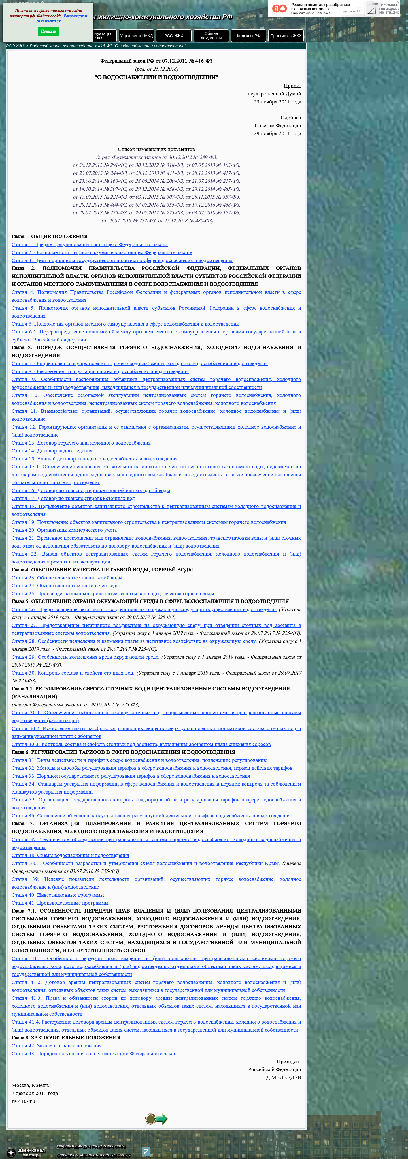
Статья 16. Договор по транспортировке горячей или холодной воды (91, 491)
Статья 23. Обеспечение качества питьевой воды (67, 578)
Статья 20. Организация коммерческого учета (64, 530)
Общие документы (211, 35)
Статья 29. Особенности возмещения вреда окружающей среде (85, 657)
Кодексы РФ (248, 35)
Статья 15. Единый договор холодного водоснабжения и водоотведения (95, 459)
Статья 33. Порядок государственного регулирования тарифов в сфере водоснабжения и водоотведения (131, 776)
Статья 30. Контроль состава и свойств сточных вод (72, 673)
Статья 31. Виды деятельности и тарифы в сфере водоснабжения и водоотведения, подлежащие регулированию (139, 760)
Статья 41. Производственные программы (60, 903)
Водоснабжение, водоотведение (62, 46)
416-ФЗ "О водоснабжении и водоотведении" (142, 46)
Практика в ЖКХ (286, 35)
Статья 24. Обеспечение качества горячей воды (66, 586)
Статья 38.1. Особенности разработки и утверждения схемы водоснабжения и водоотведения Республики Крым (145, 863)
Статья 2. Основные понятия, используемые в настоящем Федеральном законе (102, 253)
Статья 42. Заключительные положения (57, 1046)
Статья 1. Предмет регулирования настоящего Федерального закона (90, 245)
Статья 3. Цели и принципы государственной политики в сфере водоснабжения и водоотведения (122, 260)
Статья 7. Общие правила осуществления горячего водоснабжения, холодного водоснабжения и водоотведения (140, 364)
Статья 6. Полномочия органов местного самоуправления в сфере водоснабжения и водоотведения (125, 324)
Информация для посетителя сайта (91, 1146)
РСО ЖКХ (173, 35)
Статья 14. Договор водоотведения (52, 451)
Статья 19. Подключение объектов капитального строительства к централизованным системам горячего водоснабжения (149, 522)
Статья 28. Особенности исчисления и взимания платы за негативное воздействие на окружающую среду (134, 641)
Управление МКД (136, 35)
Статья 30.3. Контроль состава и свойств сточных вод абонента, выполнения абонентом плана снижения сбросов (141, 744)
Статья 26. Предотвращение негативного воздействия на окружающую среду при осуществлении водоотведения (144, 610)
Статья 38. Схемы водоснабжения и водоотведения (70, 855)
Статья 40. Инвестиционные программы (58, 895)
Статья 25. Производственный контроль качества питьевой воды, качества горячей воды (113, 594)
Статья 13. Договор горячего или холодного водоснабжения (81, 443)
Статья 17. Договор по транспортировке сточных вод (73, 498)
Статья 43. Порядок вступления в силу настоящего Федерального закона (95, 1054)
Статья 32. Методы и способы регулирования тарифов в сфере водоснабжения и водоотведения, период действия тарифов (152, 768)
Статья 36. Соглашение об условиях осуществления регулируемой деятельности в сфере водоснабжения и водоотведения (151, 816)
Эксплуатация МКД (99, 35)
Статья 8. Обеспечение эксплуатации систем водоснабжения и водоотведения (100, 372)
